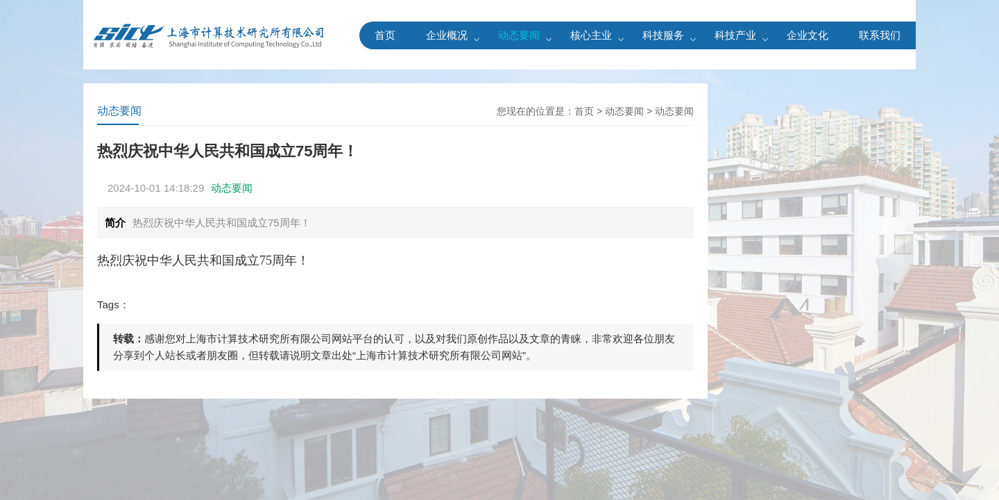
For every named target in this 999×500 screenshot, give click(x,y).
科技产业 (735, 35)
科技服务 (663, 35)
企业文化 (807, 35)
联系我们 (879, 35)
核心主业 (591, 35)
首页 (385, 35)
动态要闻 (519, 35)
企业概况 (447, 35)
